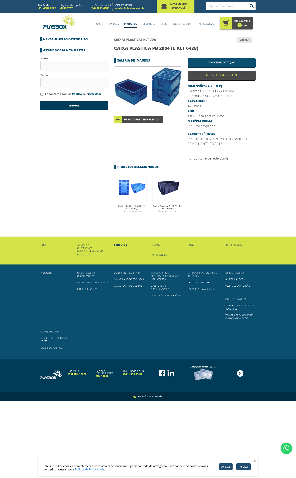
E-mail (44, 257)
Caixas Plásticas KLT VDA (135, 39)
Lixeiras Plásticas (56, 153)
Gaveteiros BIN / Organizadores (65, 111)
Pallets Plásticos (56, 161)
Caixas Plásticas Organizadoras (65, 49)
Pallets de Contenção (59, 169)
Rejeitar (243, 466)
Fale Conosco (206, 23)
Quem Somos (84, 325)
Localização (84, 331)
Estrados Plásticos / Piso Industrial (68, 128)
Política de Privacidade (87, 276)
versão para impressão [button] (141, 119)
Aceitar (225, 466)
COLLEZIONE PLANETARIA (59, 74)
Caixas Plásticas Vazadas (60, 91)
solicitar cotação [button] (221, 62)
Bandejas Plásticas (57, 178)
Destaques (149, 23)
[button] (175, 6)
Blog (164, 23)
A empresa (83, 322)
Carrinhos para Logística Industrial (68, 186)
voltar (244, 40)
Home (98, 23)
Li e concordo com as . (71, 276)
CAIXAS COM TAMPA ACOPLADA (62, 57)
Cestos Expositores (57, 136)
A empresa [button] (113, 23)
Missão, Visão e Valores (91, 328)
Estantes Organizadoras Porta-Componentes (74, 194)
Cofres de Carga (55, 202)
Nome (44, 240)
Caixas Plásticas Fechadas (61, 82)
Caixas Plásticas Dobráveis (62, 120)
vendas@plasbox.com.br (129, 8)
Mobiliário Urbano (57, 66)
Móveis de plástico (57, 219)
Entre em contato (221, 75)
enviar (74, 287)
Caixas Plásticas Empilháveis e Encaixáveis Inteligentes (165, 353)
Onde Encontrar (182, 23)
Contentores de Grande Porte (64, 211)
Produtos (130, 23)
